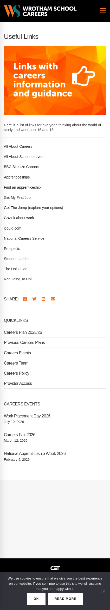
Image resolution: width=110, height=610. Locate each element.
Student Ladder (16, 259)
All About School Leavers (24, 157)
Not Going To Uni (17, 279)
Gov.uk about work (19, 218)
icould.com (12, 228)
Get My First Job (17, 197)
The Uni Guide (15, 269)
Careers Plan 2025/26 (23, 332)
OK (36, 599)
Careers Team (16, 363)
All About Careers (18, 146)
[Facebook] (25, 299)
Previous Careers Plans (24, 342)
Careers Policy (16, 373)
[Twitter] (34, 299)
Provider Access (18, 383)
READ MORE (65, 599)
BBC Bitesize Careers (21, 167)
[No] (103, 591)
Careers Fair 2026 (19, 435)
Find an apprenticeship (22, 187)
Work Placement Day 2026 (27, 416)
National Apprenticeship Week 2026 (35, 453)
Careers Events (17, 353)
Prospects (12, 249)
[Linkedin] (43, 299)
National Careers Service (24, 238)
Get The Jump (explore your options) (33, 208)
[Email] (53, 299)
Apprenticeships (17, 177)
